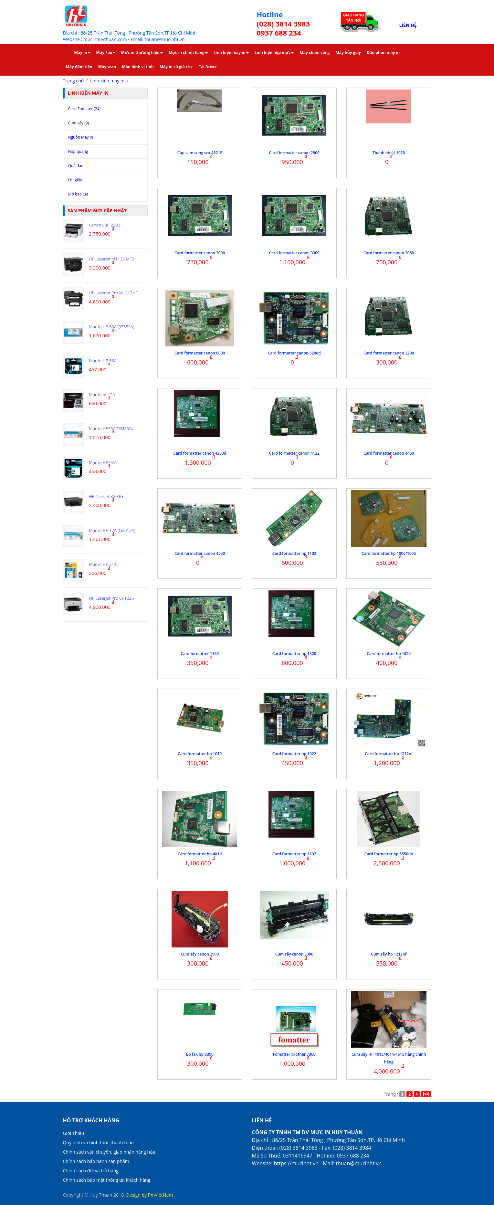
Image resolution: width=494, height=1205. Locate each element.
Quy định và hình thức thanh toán (98, 1142)
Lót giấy (75, 180)
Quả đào (76, 165)
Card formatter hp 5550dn (388, 854)
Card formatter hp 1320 (294, 653)
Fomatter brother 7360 (294, 1054)
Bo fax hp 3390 (200, 1054)
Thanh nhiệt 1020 (389, 152)
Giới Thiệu (73, 1133)
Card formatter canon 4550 (199, 553)
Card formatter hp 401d (200, 854)
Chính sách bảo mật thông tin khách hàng (107, 1180)
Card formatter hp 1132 (294, 854)
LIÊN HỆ (408, 25)
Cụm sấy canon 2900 (200, 954)
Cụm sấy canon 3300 (294, 954)
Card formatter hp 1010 (200, 753)
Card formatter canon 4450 (388, 453)
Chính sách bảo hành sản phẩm (96, 1161)
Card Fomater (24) (84, 108)
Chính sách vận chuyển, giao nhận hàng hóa (109, 1152)
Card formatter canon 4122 (294, 453)
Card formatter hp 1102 (294, 553)
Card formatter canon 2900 (294, 152)
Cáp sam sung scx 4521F (199, 152)
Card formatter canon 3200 (388, 353)
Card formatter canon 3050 (388, 253)
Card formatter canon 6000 (199, 353)
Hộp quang (78, 151)
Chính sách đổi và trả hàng (91, 1171)
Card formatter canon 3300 (294, 253)
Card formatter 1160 (200, 653)
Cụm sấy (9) (78, 123)
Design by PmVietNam (149, 1195)
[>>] (426, 1094)
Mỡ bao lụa (78, 194)
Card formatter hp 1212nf (389, 753)
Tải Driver (208, 66)
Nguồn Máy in (80, 137)
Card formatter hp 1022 (294, 753)
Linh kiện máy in (107, 81)
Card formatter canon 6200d (294, 353)
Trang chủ (73, 81)
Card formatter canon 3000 (199, 253)
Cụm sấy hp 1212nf (388, 954)
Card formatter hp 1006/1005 (389, 553)
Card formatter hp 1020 (389, 653)
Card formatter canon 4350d (199, 453)
